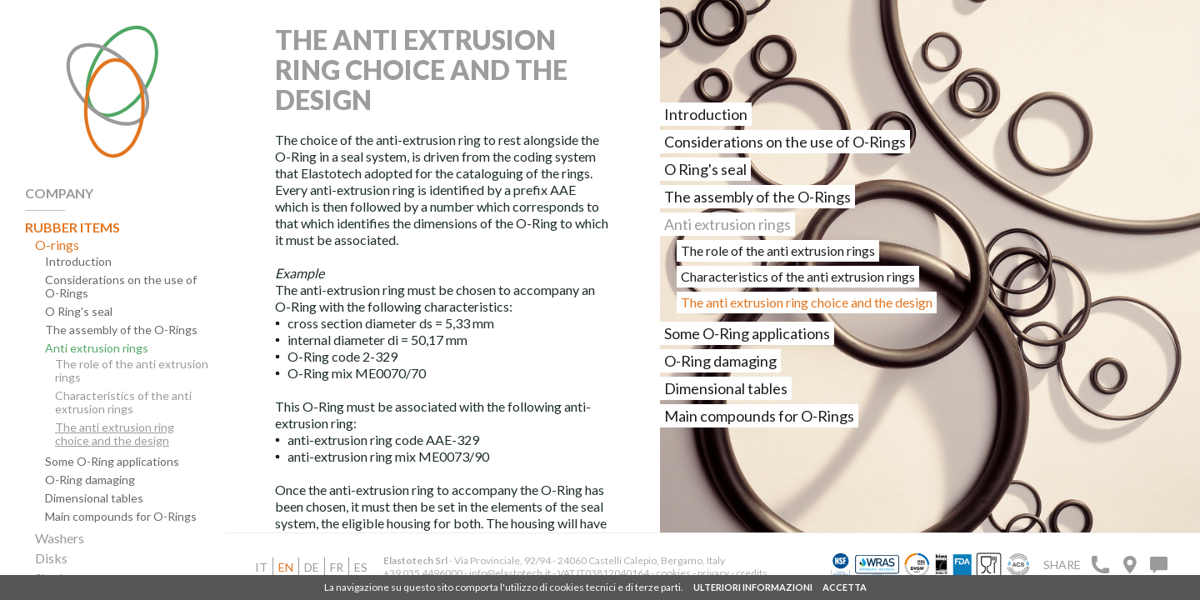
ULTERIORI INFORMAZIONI (752, 587)
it (261, 567)
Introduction (78, 261)
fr (336, 567)
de (311, 567)
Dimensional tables (94, 498)
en (285, 567)
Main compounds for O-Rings (121, 516)
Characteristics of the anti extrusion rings (123, 402)
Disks (51, 558)
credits (752, 573)
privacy (714, 573)
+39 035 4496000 (422, 573)
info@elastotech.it (510, 573)
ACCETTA (844, 587)
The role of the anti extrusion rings (131, 371)
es (361, 567)
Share (1062, 565)
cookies (673, 573)
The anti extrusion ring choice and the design (114, 434)
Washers (59, 538)
